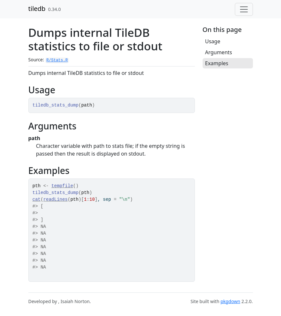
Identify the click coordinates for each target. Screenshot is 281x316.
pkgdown (230, 301)
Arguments (218, 52)
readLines (55, 199)
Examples (216, 63)
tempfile (62, 186)
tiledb (36, 8)
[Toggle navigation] (244, 9)
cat (37, 199)
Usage (212, 41)
